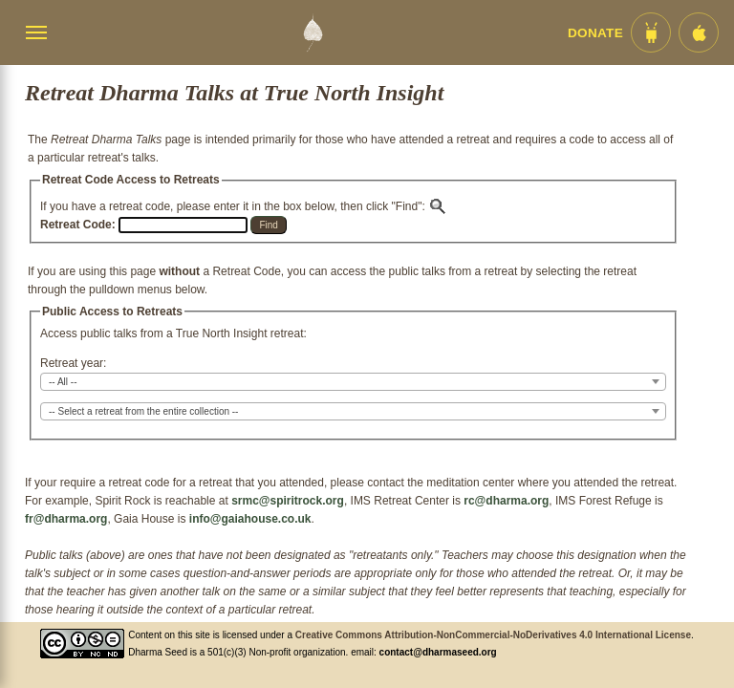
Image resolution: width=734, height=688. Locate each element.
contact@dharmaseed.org (438, 652)
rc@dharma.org (506, 500)
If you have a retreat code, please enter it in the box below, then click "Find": (243, 206)
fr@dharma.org (66, 519)
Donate (595, 33)
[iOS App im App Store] (699, 32)
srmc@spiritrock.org (287, 500)
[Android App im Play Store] (651, 32)
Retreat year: (73, 363)
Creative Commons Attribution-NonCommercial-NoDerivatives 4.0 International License (493, 635)
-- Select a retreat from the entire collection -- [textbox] (143, 411)
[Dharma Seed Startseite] (312, 32)
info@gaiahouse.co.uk (250, 519)
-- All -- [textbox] (62, 381)
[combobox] (353, 382)
